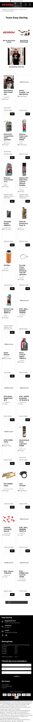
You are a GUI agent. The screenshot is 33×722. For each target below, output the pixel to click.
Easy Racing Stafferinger (24, 41)
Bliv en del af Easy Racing (9, 41)
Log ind (4, 687)
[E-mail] (16, 668)
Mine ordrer (5, 684)
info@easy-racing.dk (11, 632)
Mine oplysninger (7, 686)
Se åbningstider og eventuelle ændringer (15, 645)
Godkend (16, 676)
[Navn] (16, 665)
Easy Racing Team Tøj (16, 67)
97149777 (7, 627)
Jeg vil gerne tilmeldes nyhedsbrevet (18, 672)
